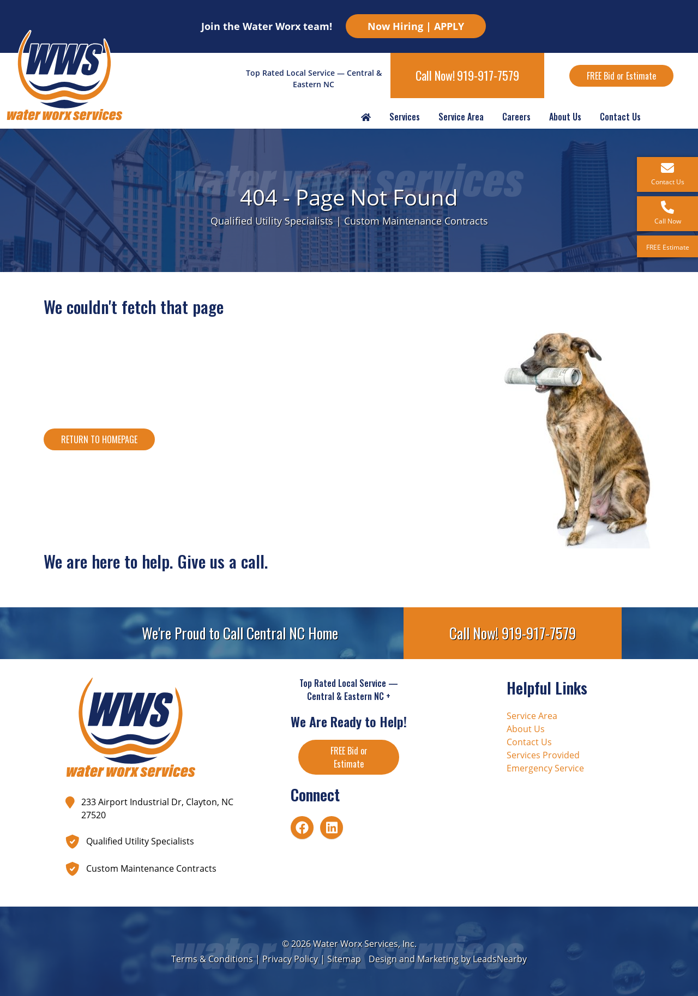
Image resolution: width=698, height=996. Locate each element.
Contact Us (620, 116)
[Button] (99, 439)
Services (404, 116)
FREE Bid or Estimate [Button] (621, 75)
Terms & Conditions (212, 959)
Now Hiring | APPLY (416, 26)
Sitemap (344, 959)
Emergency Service (545, 768)
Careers (516, 116)
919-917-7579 (488, 75)
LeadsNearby (500, 959)
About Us (565, 116)
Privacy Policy (290, 959)
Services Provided (543, 755)
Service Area (461, 116)
